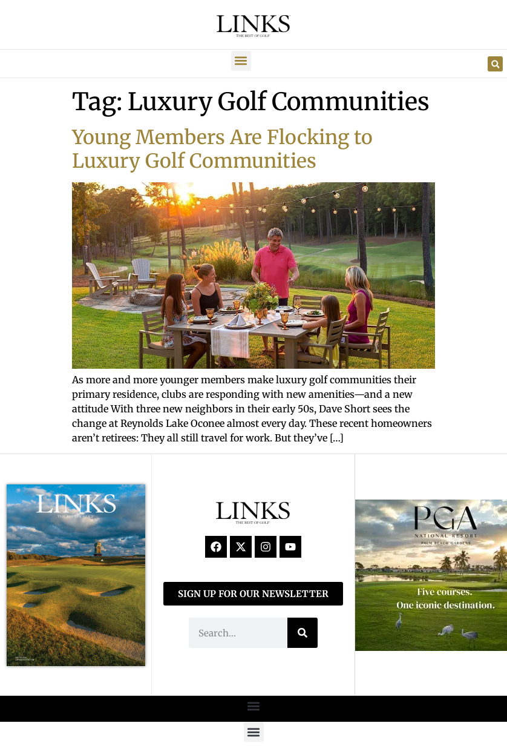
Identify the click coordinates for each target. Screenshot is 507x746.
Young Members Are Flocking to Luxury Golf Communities (222, 149)
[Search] (302, 633)
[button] (241, 61)
